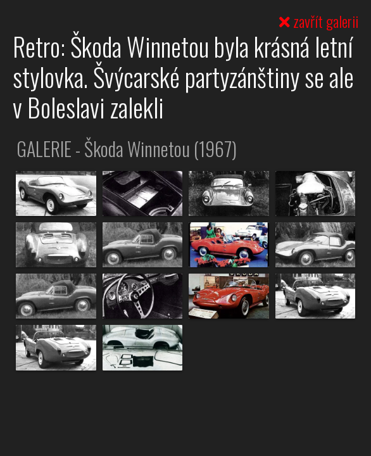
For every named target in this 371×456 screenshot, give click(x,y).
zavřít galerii (318, 21)
